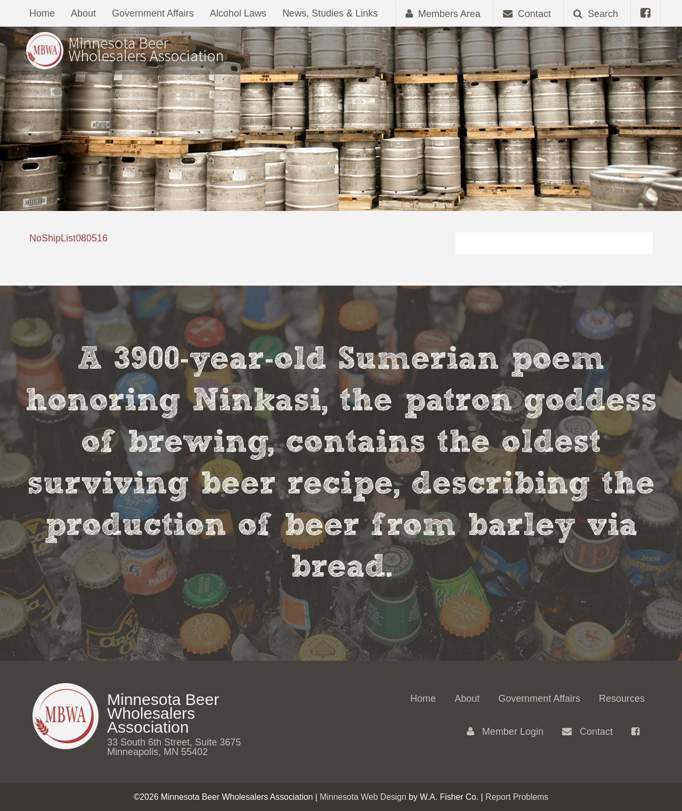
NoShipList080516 (68, 238)
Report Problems (516, 796)
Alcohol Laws (238, 13)
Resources (622, 698)
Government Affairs (153, 13)
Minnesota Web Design (363, 796)
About (83, 13)
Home (42, 13)
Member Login (505, 731)
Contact (587, 731)
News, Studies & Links (330, 13)
